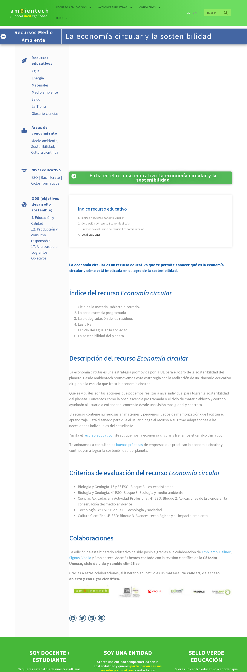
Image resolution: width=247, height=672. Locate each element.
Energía (38, 78)
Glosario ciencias (45, 113)
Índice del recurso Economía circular (102, 218)
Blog (62, 18)
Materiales (40, 85)
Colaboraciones (90, 235)
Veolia (86, 558)
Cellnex (225, 552)
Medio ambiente (45, 92)
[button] (73, 618)
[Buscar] (225, 13)
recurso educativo (98, 435)
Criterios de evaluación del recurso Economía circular (112, 229)
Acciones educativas (115, 7)
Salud (36, 99)
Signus (74, 558)
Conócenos (150, 7)
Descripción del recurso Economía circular (105, 224)
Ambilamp (210, 552)
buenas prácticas (129, 444)
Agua (36, 71)
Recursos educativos (74, 7)
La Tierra (39, 106)
